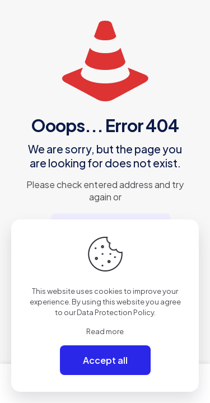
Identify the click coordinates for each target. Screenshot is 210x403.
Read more (105, 331)
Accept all (105, 360)
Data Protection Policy (115, 312)
